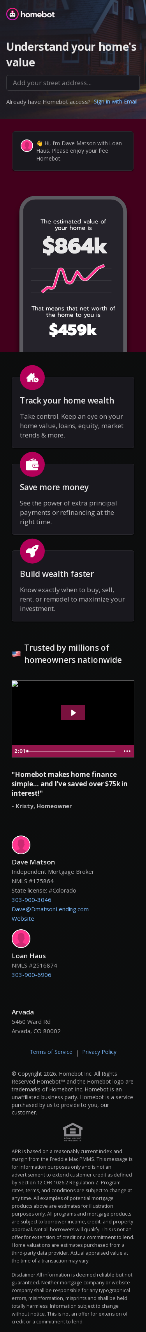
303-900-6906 (31, 974)
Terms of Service (51, 1051)
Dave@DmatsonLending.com (50, 909)
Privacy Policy (99, 1051)
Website (23, 918)
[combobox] (73, 83)
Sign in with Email (115, 101)
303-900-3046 (31, 899)
